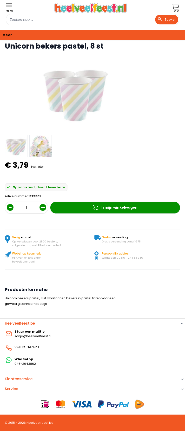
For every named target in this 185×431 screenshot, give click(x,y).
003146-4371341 (26, 346)
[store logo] (90, 7)
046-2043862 (25, 363)
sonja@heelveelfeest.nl (32, 336)
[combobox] (92, 19)
